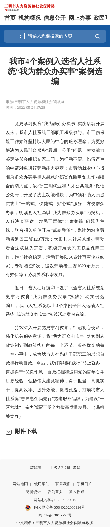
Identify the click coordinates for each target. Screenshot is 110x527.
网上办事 (80, 18)
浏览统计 (33, 492)
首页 (10, 18)
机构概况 (29, 18)
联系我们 (63, 484)
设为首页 (55, 492)
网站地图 (20, 484)
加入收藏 (76, 492)
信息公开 (54, 18)
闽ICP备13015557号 (55, 515)
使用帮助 (41, 484)
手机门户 (84, 484)
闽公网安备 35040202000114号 (55, 508)
